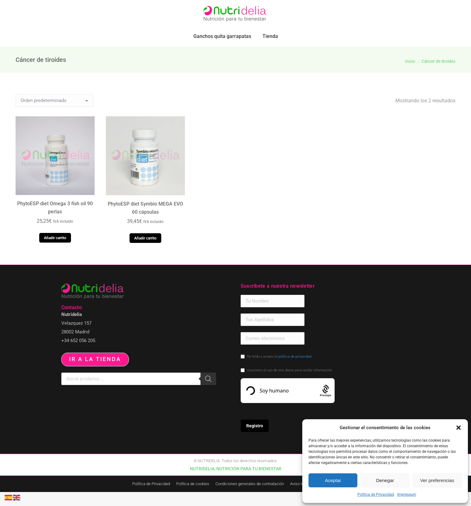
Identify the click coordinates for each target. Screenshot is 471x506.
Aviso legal (299, 497)
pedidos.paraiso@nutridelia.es (76, 7)
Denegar (385, 480)
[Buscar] (208, 393)
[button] (458, 428)
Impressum (406, 494)
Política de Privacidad (375, 494)
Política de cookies (192, 497)
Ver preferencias (437, 480)
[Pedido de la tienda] (54, 115)
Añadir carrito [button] (55, 252)
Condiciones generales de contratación (249, 497)
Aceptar (333, 480)
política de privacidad (294, 371)
